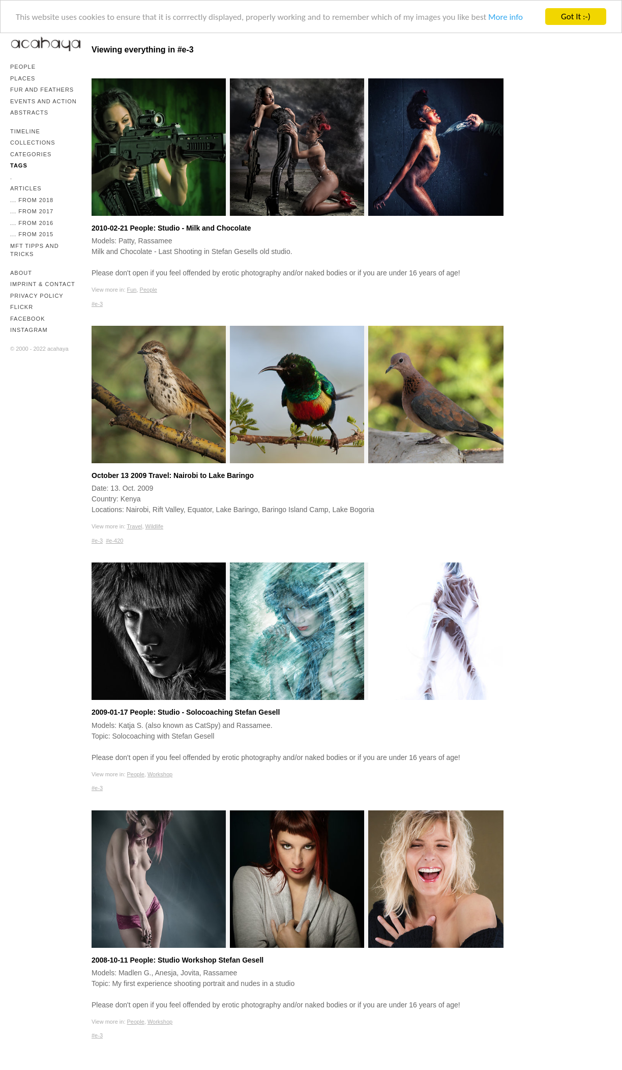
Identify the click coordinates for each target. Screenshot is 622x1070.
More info (505, 17)
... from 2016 (31, 223)
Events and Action (43, 101)
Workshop (159, 774)
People (23, 67)
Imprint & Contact (42, 284)
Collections (32, 142)
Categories (30, 154)
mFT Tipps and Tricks (34, 250)
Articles (26, 188)
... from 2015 (31, 234)
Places (22, 78)
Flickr (21, 307)
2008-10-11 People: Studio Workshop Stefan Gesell (177, 960)
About (21, 273)
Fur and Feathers (42, 90)
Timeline (25, 131)
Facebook (27, 319)
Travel (134, 526)
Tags (18, 165)
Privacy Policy (37, 296)
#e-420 (114, 541)
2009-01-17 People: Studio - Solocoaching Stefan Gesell (186, 712)
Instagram (29, 330)
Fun (132, 290)
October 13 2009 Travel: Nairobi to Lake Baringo (173, 475)
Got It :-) (575, 16)
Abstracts (29, 112)
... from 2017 (31, 211)
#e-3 (97, 304)
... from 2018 (31, 200)
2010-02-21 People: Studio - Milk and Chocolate (171, 228)
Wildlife (154, 526)
